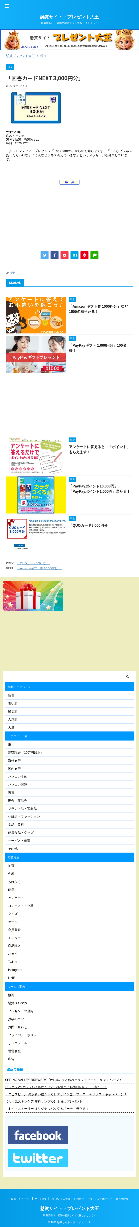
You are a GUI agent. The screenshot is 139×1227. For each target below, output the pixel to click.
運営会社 (14, 1051)
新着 (11, 695)
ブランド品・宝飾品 (22, 808)
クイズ (13, 914)
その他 (13, 848)
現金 (43, 56)
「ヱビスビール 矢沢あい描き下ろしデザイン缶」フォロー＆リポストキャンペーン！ (66, 1094)
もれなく (14, 882)
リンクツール (17, 1043)
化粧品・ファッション (24, 816)
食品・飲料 (16, 824)
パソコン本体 (17, 776)
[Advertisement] (69, 216)
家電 (11, 792)
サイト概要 (41, 1198)
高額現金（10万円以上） (26, 752)
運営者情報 (122, 1198)
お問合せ (79, 1198)
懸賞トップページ (19, 687)
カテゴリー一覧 (18, 736)
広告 (11, 1059)
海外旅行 (14, 760)
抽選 (11, 866)
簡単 (11, 890)
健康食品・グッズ (21, 832)
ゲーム (13, 922)
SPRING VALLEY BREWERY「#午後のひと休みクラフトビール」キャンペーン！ (63, 1080)
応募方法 (13, 857)
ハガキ (13, 954)
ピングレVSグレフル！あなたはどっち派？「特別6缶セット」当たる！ (56, 1087)
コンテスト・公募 (21, 906)
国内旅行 (14, 768)
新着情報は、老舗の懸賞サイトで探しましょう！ (69, 1215)
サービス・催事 (19, 840)
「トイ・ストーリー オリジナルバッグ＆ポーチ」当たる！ (47, 1108)
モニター (14, 938)
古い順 (13, 703)
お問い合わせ (17, 1027)
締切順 (13, 711)
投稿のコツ (16, 1019)
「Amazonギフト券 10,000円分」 (39, 568)
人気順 (13, 719)
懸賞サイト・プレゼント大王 (69, 16)
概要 (11, 995)
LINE (11, 978)
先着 (11, 874)
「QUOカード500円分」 (33, 563)
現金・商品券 (17, 800)
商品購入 (14, 946)
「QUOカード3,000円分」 (90, 525)
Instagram (15, 970)
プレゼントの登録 (21, 1011)
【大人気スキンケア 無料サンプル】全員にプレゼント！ (45, 1101)
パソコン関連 (17, 784)
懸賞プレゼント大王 (20, 56)
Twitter (12, 962)
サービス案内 (16, 986)
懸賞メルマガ (17, 1003)
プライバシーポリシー (24, 1035)
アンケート (16, 898)
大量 (11, 727)
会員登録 (14, 930)
